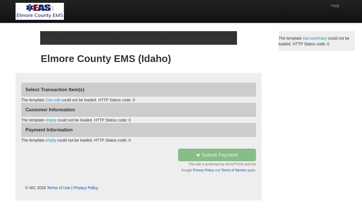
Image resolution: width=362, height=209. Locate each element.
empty (51, 120)
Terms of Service (233, 170)
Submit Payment (217, 155)
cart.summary (315, 38)
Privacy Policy (203, 170)
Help (335, 5)
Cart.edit (53, 100)
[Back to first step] (40, 11)
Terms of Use (58, 187)
